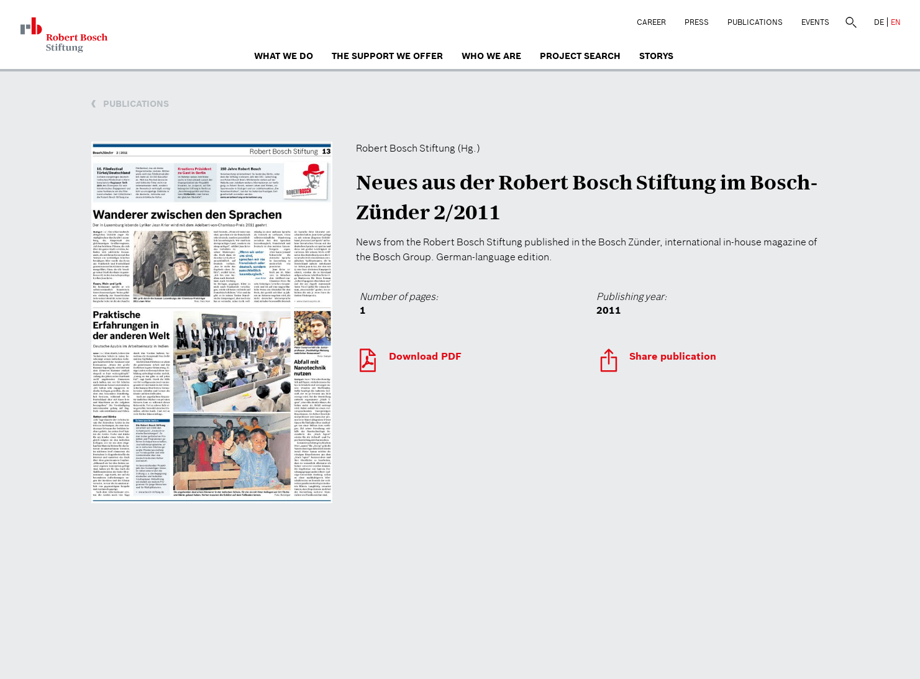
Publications (755, 22)
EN (896, 22)
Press (697, 22)
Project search (580, 56)
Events (815, 22)
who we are (491, 56)
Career (651, 22)
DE (879, 22)
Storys (656, 56)
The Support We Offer (387, 56)
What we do (283, 56)
